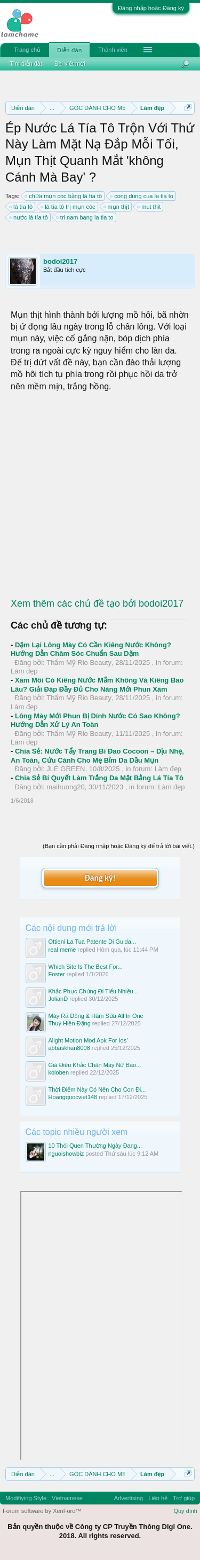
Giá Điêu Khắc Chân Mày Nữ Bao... (95, 1065)
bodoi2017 (60, 261)
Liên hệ (157, 1498)
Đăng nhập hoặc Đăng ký (151, 8)
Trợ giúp (184, 1498)
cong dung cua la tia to (142, 196)
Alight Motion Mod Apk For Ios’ (88, 1040)
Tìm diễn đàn (27, 63)
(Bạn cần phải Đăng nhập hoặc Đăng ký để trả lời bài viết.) (119, 846)
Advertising (128, 1498)
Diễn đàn (69, 50)
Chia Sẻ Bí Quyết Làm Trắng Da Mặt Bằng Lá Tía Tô (99, 778)
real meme (62, 949)
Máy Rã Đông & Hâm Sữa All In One (96, 1016)
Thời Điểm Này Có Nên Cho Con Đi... (97, 1089)
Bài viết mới (69, 63)
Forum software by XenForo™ (42, 1511)
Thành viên (112, 49)
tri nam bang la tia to (85, 217)
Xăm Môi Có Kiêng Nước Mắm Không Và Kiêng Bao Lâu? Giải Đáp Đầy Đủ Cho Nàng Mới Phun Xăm (97, 684)
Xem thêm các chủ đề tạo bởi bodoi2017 (97, 603)
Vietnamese (67, 1498)
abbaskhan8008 (69, 1048)
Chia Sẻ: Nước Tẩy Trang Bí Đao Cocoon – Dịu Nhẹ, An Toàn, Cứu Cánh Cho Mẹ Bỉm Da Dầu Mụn (97, 755)
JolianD (58, 998)
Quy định (185, 1511)
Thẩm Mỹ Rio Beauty (78, 663)
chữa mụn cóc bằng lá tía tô (64, 196)
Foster (57, 974)
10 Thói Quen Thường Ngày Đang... (95, 1145)
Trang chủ (27, 49)
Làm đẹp (24, 671)
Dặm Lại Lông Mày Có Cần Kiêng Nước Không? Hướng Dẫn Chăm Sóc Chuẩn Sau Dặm (91, 649)
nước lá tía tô (29, 217)
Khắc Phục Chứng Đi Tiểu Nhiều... (93, 991)
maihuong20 (65, 787)
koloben (59, 1072)
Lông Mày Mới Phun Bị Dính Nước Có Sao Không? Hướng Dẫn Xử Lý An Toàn (95, 720)
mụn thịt (117, 206)
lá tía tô (21, 206)
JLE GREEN (65, 769)
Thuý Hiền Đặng (70, 1023)
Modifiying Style (25, 1498)
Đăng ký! (99, 878)
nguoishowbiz (66, 1153)
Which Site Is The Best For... (86, 966)
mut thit (149, 206)
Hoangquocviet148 (73, 1097)
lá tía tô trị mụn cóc (68, 206)
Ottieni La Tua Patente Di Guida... (92, 941)
